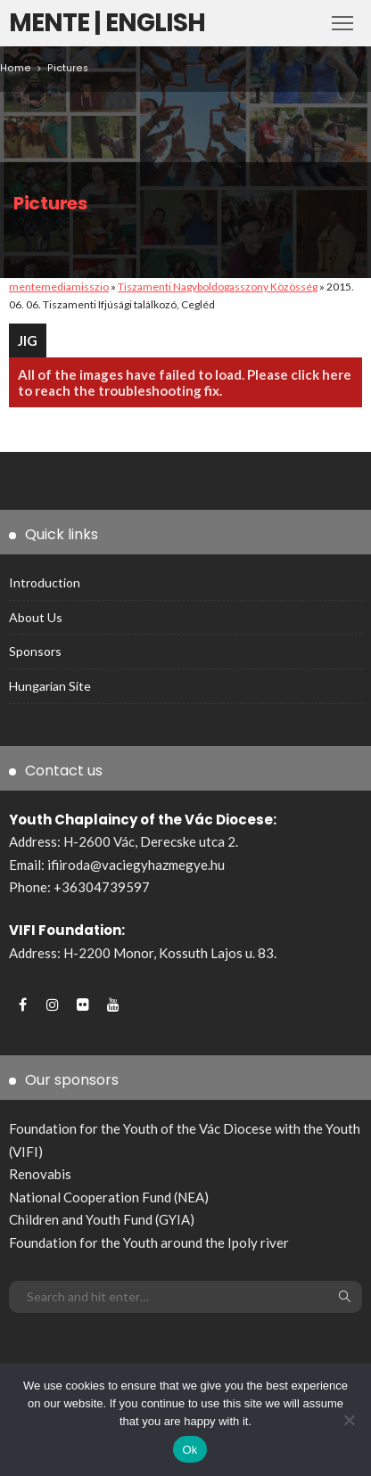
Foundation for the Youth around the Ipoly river (149, 1242)
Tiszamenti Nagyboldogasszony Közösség (217, 286)
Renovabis (40, 1174)
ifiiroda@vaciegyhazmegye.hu (136, 865)
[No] (349, 1420)
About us (35, 617)
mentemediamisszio (59, 286)
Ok (189, 1449)
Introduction (44, 582)
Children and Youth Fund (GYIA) (101, 1219)
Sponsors (35, 651)
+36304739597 (102, 887)
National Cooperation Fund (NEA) (109, 1197)
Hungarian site (50, 685)
